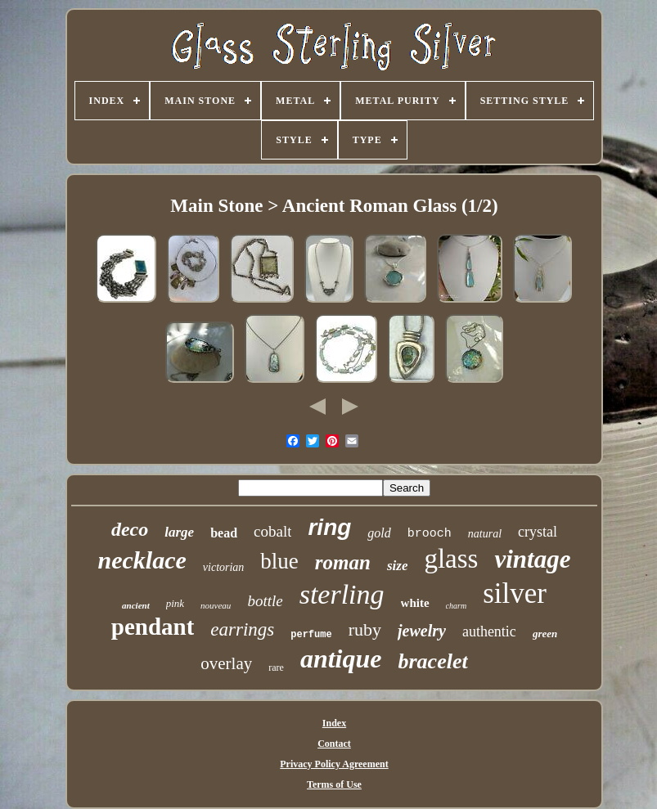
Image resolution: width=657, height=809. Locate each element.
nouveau (215, 605)
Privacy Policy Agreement (334, 764)
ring (329, 527)
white (415, 602)
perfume (310, 634)
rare (276, 667)
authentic (489, 631)
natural (485, 534)
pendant (153, 626)
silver (515, 593)
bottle (264, 600)
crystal (537, 532)
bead (223, 533)
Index (334, 723)
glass (451, 558)
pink (175, 603)
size (397, 565)
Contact (334, 743)
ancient (136, 605)
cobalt (272, 531)
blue (279, 561)
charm (456, 605)
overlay (226, 663)
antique (341, 658)
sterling (342, 594)
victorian (224, 567)
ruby (365, 629)
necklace (142, 559)
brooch (429, 534)
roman (343, 562)
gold (378, 533)
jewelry (422, 631)
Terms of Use (334, 784)
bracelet (433, 661)
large (179, 532)
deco (129, 529)
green (545, 633)
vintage (532, 559)
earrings (242, 629)
